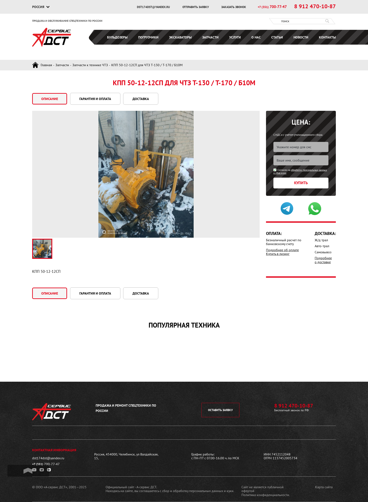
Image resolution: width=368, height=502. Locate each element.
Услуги (235, 37)
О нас (256, 37)
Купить (301, 182)
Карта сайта (324, 487)
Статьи (277, 37)
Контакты (327, 37)
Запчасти (210, 37)
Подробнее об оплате (282, 250)
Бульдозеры (117, 37)
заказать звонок (233, 7)
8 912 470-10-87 (315, 6)
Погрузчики (148, 37)
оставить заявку (220, 410)
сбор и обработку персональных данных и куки (197, 491)
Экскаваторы (180, 37)
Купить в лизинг (277, 254)
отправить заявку (196, 7)
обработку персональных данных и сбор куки (300, 171)
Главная (46, 65)
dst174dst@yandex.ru (154, 7)
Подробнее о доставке (323, 260)
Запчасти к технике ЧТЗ (90, 65)
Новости (301, 37)
